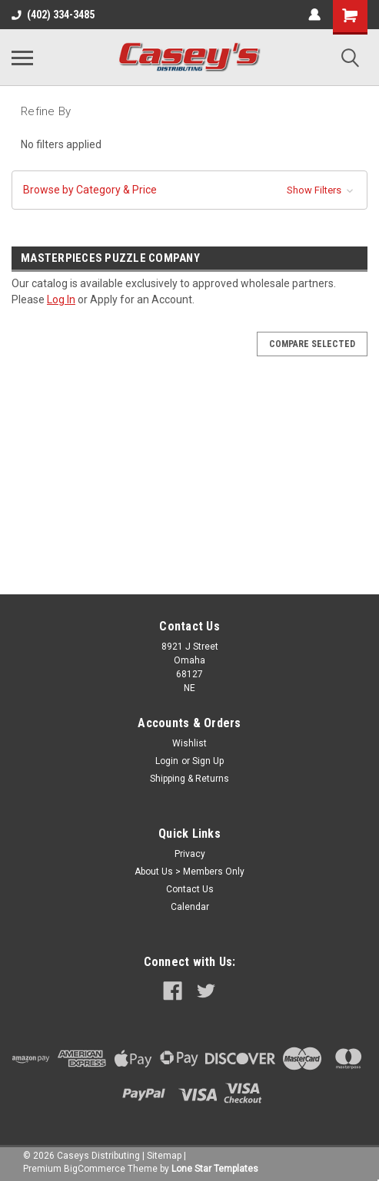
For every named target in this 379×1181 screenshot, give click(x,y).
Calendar (190, 906)
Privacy (190, 854)
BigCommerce (94, 1168)
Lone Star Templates (214, 1168)
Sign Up (208, 761)
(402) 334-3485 (53, 14)
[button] (189, 190)
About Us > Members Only (189, 871)
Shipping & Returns (189, 778)
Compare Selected (312, 344)
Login (166, 761)
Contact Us (190, 889)
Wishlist (189, 743)
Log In (61, 299)
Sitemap (164, 1155)
